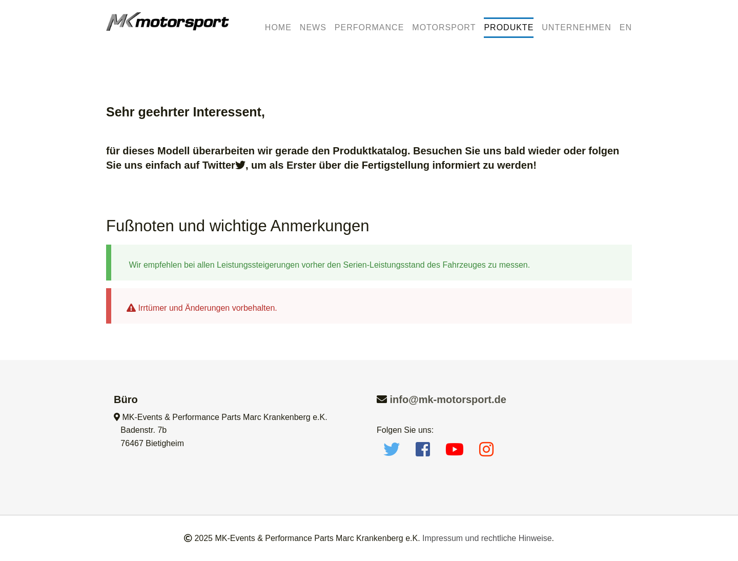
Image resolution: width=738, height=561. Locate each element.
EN (626, 27)
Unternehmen (576, 27)
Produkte (509, 27)
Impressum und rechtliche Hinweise (487, 538)
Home (278, 27)
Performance (369, 27)
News (313, 27)
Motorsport (444, 27)
